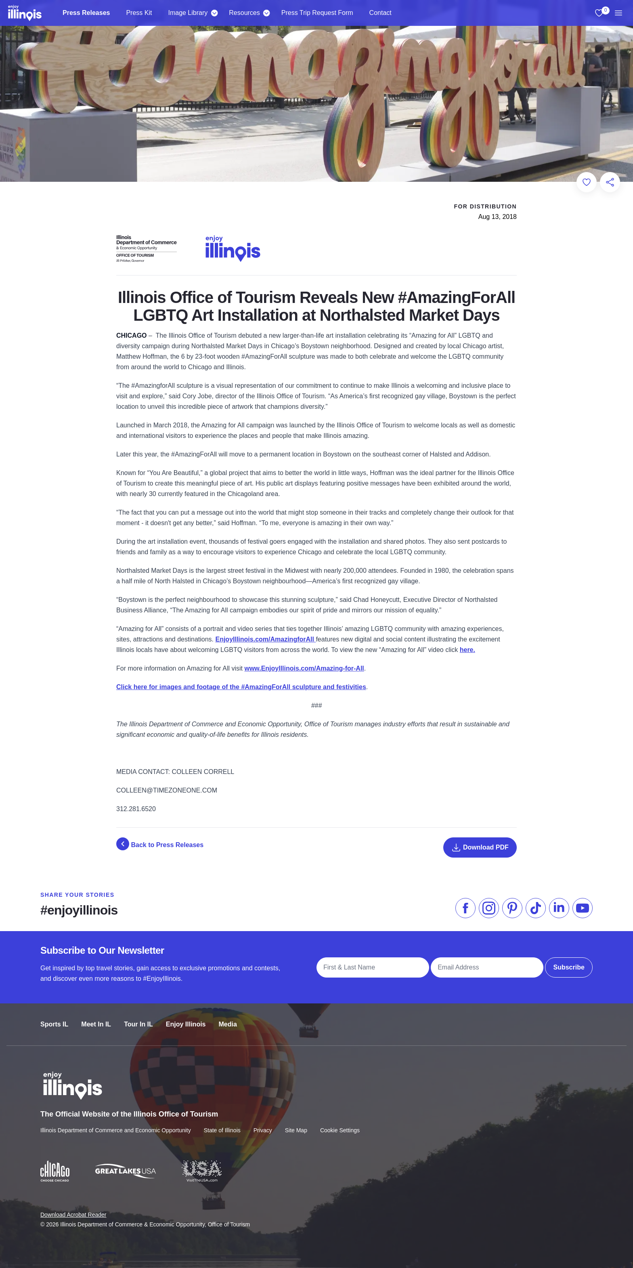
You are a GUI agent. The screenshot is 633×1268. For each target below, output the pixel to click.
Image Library (188, 12)
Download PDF (479, 847)
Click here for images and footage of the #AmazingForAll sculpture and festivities (241, 686)
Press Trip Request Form (317, 12)
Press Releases (86, 12)
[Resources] (267, 13)
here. (467, 649)
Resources (244, 12)
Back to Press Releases (159, 843)
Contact (380, 12)
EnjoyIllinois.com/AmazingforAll (265, 639)
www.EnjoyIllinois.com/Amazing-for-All (304, 668)
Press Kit (139, 12)
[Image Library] (214, 13)
